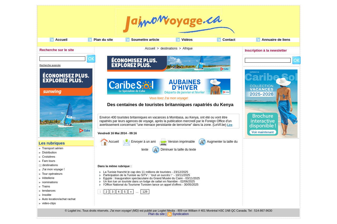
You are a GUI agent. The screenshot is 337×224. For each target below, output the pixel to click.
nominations (48, 182)
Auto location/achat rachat (57, 199)
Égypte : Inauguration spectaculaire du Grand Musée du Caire (140, 178)
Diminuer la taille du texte (174, 149)
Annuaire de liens (273, 40)
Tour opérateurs (50, 173)
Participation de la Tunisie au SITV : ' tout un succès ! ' (135, 175)
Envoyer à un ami (139, 141)
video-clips (47, 203)
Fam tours (47, 160)
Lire (229, 124)
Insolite (45, 194)
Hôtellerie (46, 178)
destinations (50, 165)
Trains (44, 186)
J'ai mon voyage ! (52, 169)
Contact (226, 40)
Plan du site (100, 40)
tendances (47, 190)
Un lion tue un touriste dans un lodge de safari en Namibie (138, 181)
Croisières (47, 156)
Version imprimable (177, 141)
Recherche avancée (50, 65)
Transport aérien (51, 148)
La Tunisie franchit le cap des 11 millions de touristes (134, 171)
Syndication (180, 214)
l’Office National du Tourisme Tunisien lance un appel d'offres (139, 184)
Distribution (48, 152)
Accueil (58, 40)
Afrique (187, 48)
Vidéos (184, 40)
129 (144, 191)
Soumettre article (142, 40)
